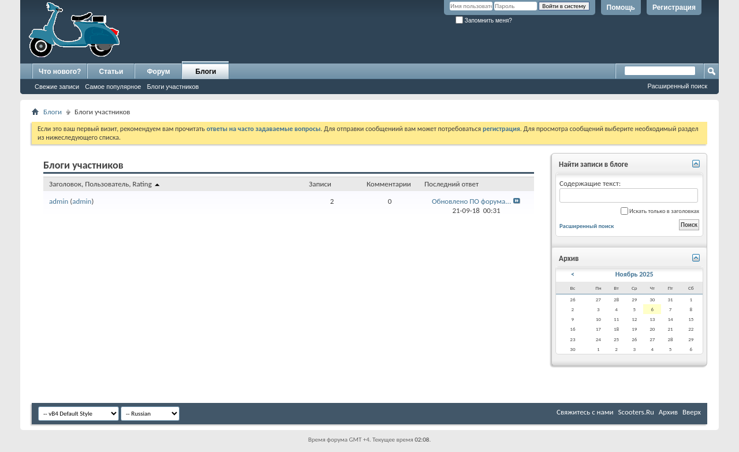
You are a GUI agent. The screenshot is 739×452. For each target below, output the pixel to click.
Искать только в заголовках (660, 211)
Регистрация (674, 7)
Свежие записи (57, 86)
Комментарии (389, 184)
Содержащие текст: (628, 191)
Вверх (691, 412)
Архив (668, 412)
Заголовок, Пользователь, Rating (105, 184)
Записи (320, 184)
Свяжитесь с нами (585, 412)
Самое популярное (113, 86)
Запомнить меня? (484, 20)
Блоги (206, 72)
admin (58, 201)
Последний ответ (451, 184)
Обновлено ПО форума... (471, 201)
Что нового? (60, 72)
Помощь (621, 7)
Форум (158, 72)
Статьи (111, 72)
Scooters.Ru (636, 412)
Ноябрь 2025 (634, 274)
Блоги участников (173, 86)
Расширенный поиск (677, 86)
